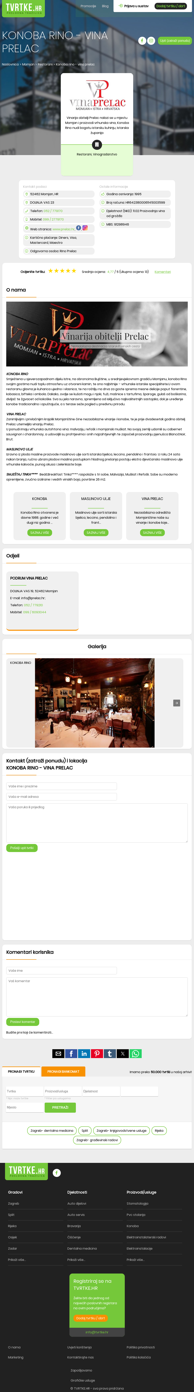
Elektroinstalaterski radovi (146, 1237)
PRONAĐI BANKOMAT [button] (63, 1071)
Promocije (88, 6)
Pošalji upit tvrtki (22, 848)
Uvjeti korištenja (79, 1347)
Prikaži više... (17, 1259)
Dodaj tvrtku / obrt (171, 6)
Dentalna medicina (82, 1248)
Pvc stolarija (136, 1214)
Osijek (12, 1237)
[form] (97, 1107)
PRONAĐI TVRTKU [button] (21, 1071)
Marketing (15, 1357)
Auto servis (76, 1214)
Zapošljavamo (81, 1370)
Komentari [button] (163, 271)
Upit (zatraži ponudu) (175, 40)
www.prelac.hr (64, 229)
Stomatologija (137, 1203)
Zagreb (13, 1203)
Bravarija (74, 1226)
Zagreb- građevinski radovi (97, 1140)
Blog (105, 6)
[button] (176, 703)
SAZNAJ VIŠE (39, 532)
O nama (14, 1347)
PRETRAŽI (60, 1107)
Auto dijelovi (76, 1203)
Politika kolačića (139, 1357)
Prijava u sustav (134, 6)
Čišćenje (74, 1237)
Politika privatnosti (141, 1347)
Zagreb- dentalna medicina (52, 1130)
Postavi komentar (22, 1022)
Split (85, 1130)
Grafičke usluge (83, 1380)
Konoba (133, 1226)
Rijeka (159, 1130)
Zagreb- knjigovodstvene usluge (122, 1130)
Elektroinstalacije (140, 1248)
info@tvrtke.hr (97, 1332)
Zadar (12, 1248)
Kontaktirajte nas (80, 1357)
